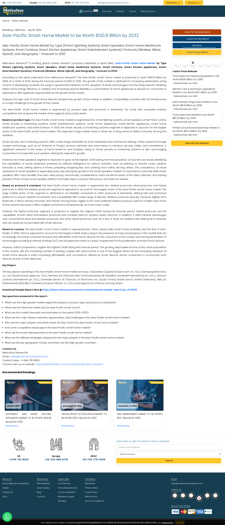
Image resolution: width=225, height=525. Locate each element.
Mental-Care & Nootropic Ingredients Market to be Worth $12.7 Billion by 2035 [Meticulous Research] (195, 90)
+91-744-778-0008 (80, 2)
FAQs (4, 496)
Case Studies (43, 487)
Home (5, 20)
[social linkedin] (191, 495)
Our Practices (64, 483)
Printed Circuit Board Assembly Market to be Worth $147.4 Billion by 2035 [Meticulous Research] (196, 129)
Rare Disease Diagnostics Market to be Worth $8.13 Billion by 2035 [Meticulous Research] (195, 103)
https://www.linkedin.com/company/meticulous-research (69, 364)
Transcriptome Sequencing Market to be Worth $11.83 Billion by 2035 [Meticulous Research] (196, 77)
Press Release (43, 483)
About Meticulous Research (15, 483)
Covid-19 (41, 496)
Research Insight (66, 496)
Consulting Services (67, 487)
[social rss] (215, 495)
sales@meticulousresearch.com (113, 2)
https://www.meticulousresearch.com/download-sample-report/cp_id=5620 (89, 289)
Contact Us (7, 492)
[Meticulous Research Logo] (13, 11)
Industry (120, 11)
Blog (39, 492)
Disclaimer (90, 483)
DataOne (88, 11)
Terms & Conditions (94, 501)
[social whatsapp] (175, 495)
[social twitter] (199, 498)
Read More (13, 425)
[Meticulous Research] (177, 62)
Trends (132, 11)
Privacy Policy (91, 487)
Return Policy (91, 496)
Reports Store (148, 11)
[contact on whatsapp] (7, 517)
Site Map (62, 501)
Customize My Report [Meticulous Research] (197, 38)
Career (5, 487)
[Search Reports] (210, 50)
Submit (168, 460)
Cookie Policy (167, 522)
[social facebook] (183, 495)
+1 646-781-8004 (13, 2)
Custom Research (66, 492)
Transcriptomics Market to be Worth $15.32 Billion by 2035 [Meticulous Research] (193, 116)
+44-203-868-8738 (47, 2)
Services (107, 11)
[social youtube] (207, 495)
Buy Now (197, 45)
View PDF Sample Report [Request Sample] (197, 32)
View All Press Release (197, 143)
